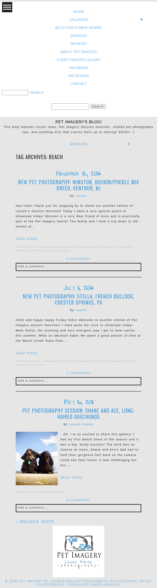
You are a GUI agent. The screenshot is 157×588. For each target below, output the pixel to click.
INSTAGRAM (78, 76)
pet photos (36, 250)
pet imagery (121, 246)
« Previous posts (35, 522)
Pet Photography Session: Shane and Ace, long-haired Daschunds (78, 413)
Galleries (78, 20)
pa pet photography (103, 246)
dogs (29, 246)
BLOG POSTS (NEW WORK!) (78, 28)
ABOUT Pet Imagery (78, 52)
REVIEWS (78, 44)
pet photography (116, 360)
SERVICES (78, 36)
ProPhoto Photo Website (94, 585)
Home (78, 12)
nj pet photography (82, 246)
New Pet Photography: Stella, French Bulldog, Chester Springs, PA (78, 299)
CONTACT (78, 84)
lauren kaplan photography (56, 246)
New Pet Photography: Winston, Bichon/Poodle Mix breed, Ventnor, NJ (78, 185)
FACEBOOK (78, 68)
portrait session (52, 250)
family (36, 246)
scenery (66, 250)
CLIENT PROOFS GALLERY (79, 60)
